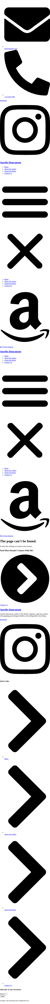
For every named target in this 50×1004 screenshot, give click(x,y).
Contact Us (8, 173)
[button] (25, 226)
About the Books (10, 171)
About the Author (10, 169)
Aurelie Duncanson (10, 162)
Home (6, 167)
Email (2, 994)
